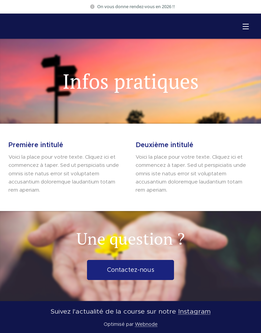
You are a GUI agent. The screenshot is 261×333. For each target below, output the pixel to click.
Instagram (194, 311)
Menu (246, 26)
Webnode (146, 324)
